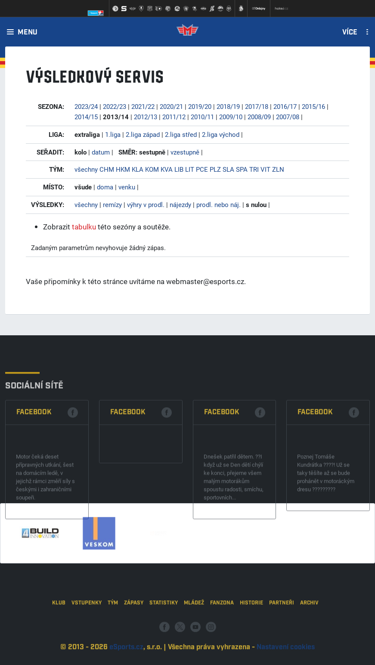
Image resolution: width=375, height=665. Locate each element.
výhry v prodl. (145, 204)
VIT (265, 169)
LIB (178, 169)
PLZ (215, 169)
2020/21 (171, 106)
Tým (113, 628)
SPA (242, 169)
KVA (167, 169)
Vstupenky (86, 628)
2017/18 (256, 106)
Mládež (194, 628)
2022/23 (114, 106)
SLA (228, 169)
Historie (251, 628)
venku (126, 186)
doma (105, 186)
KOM (152, 169)
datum (101, 152)
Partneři (281, 628)
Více (349, 32)
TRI (254, 169)
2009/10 (230, 116)
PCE (202, 169)
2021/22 (143, 106)
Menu (27, 32)
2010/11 (202, 116)
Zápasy (133, 628)
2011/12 (174, 116)
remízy (112, 204)
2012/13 (145, 116)
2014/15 (86, 116)
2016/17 (285, 106)
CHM (106, 169)
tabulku (84, 227)
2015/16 (313, 106)
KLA (137, 169)
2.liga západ (143, 134)
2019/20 (199, 106)
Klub (58, 628)
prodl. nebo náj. (218, 204)
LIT (189, 169)
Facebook (34, 457)
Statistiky (163, 628)
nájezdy (180, 204)
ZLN (278, 169)
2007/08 (287, 116)
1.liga (113, 134)
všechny (86, 169)
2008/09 (259, 116)
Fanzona (222, 628)
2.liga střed (181, 134)
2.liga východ (220, 134)
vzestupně (184, 152)
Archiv (309, 628)
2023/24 (86, 106)
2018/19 (228, 106)
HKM (123, 169)
